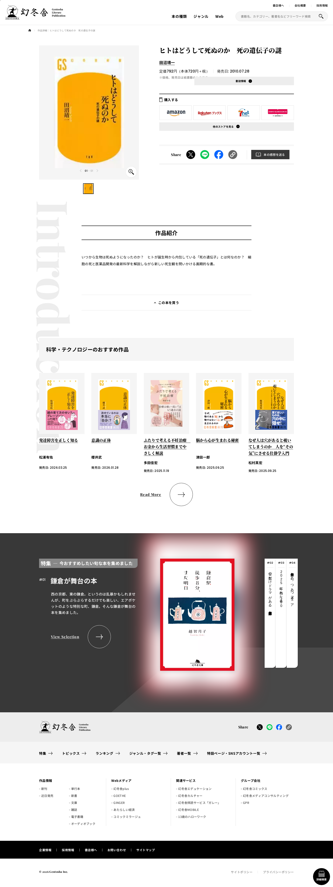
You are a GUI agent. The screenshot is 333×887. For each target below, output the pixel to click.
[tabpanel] (136, 613)
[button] (88, 188)
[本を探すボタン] (321, 16)
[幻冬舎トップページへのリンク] (35, 17)
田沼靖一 (167, 62)
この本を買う (168, 302)
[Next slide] (97, 170)
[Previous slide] (81, 170)
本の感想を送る (274, 154)
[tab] (270, 613)
